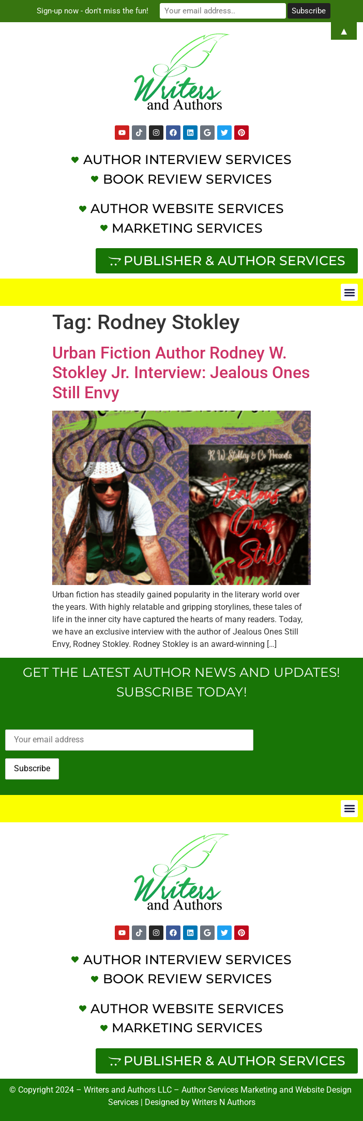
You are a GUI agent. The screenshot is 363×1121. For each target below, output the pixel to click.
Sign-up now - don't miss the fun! (93, 10)
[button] (349, 292)
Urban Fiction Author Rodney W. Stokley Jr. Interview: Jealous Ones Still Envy (181, 372)
